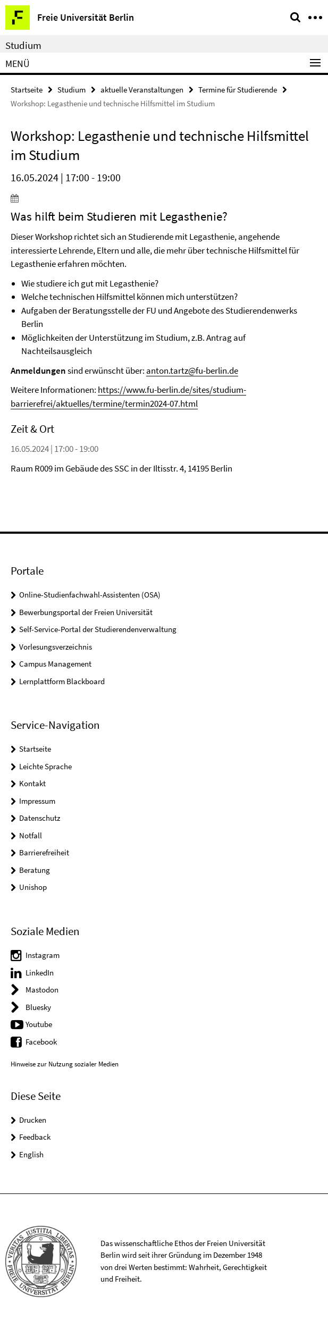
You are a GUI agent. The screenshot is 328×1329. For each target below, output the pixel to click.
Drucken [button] (32, 1120)
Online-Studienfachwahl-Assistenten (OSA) (90, 595)
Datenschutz (39, 818)
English (31, 1154)
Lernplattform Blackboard (62, 681)
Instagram (43, 955)
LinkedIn (40, 973)
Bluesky (38, 1007)
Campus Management (55, 664)
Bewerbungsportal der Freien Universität (86, 612)
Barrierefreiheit (44, 852)
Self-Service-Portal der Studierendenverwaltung (97, 629)
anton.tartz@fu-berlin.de (192, 370)
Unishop (33, 887)
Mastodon (42, 990)
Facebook (41, 1042)
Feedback (35, 1137)
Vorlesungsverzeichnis (55, 647)
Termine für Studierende (237, 90)
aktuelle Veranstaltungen (141, 90)
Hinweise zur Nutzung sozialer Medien (65, 1064)
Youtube (39, 1024)
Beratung (34, 870)
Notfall (30, 835)
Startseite (27, 90)
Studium (23, 45)
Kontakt (32, 783)
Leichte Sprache (45, 766)
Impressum (37, 801)
